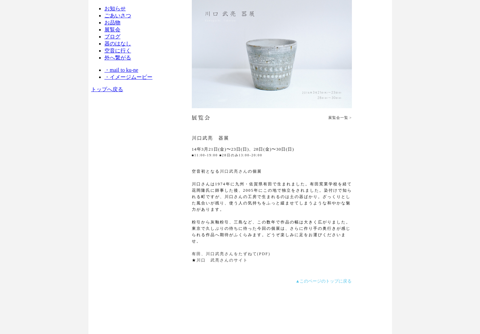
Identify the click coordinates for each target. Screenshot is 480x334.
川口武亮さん (234, 171)
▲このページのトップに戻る (324, 281)
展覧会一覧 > (340, 118)
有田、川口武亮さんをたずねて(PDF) (231, 254)
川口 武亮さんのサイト (222, 260)
